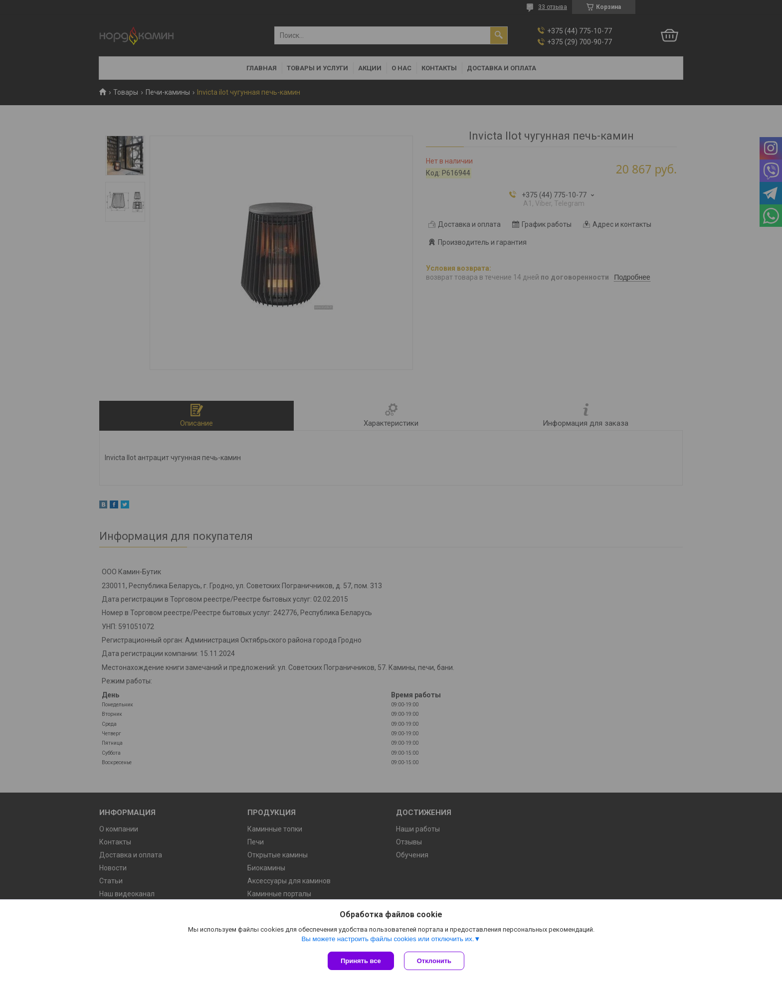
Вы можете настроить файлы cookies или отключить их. (387, 939)
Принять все (361, 961)
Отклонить (434, 961)
